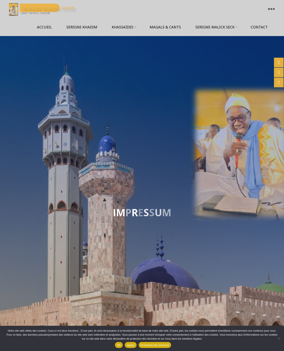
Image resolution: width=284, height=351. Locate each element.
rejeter (131, 345)
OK (119, 345)
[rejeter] (279, 338)
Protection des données (155, 345)
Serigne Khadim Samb (47, 8)
